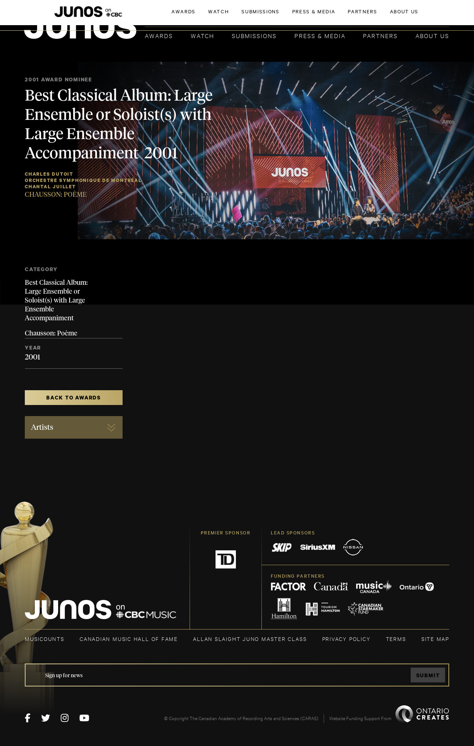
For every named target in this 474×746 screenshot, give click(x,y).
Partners (380, 35)
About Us (432, 35)
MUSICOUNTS (44, 638)
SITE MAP (435, 638)
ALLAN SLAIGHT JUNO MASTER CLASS (250, 638)
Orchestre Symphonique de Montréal (83, 180)
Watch (202, 35)
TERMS (396, 638)
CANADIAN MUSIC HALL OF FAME (129, 638)
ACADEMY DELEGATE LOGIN (414, 17)
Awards (159, 35)
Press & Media (320, 35)
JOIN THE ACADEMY (346, 17)
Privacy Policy (346, 638)
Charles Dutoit (49, 174)
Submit (428, 675)
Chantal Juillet (50, 186)
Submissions (254, 35)
